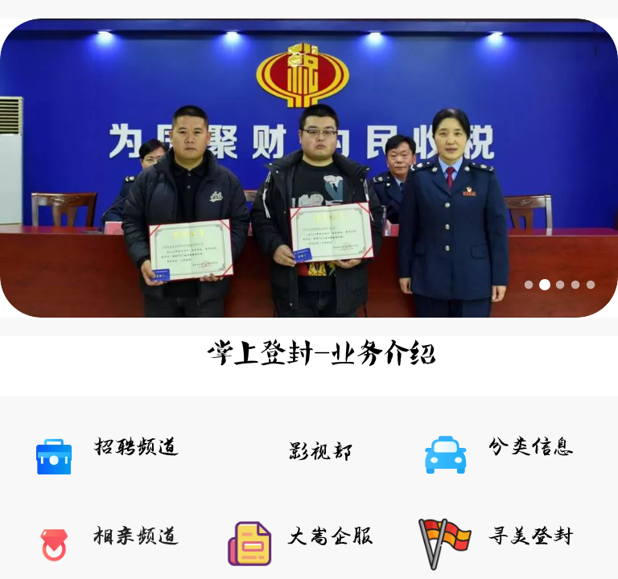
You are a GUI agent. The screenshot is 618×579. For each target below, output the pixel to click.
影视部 (320, 453)
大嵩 (308, 537)
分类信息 (531, 447)
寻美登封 (531, 537)
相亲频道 (136, 537)
